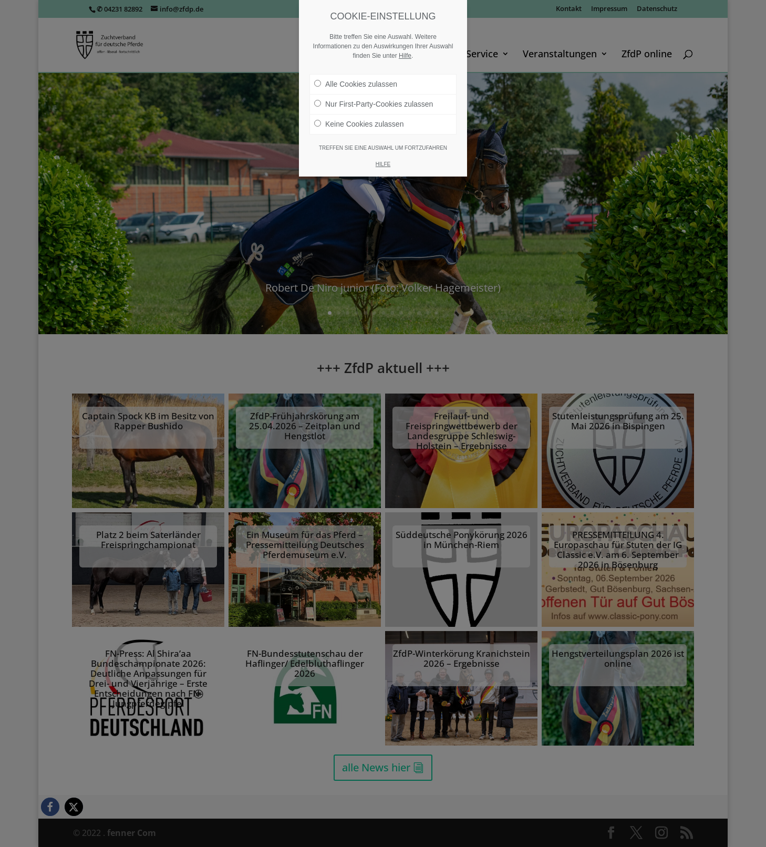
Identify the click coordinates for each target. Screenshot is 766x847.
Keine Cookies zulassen (358, 124)
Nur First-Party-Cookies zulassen (373, 104)
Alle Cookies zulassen (355, 84)
